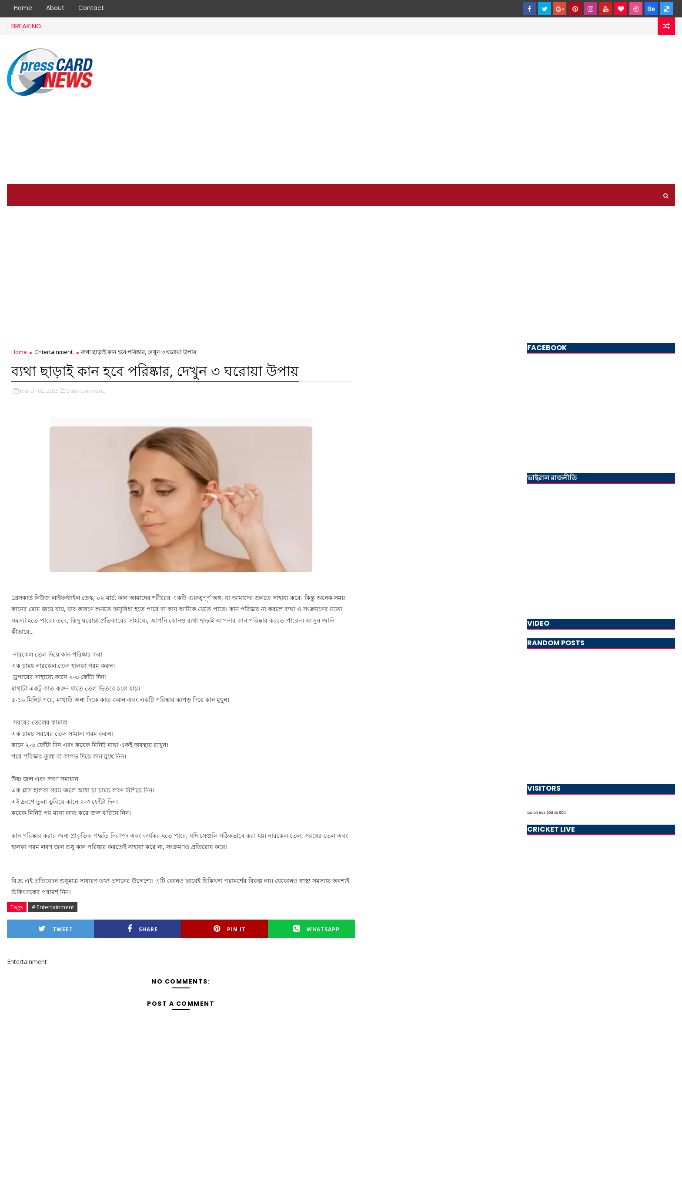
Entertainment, (86, 390)
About (55, 7)
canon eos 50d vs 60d (546, 812)
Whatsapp (316, 929)
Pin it (230, 929)
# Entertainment (53, 907)
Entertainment (54, 352)
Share (142, 929)
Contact (91, 7)
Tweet (55, 929)
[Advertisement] (516, 110)
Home (23, 7)
